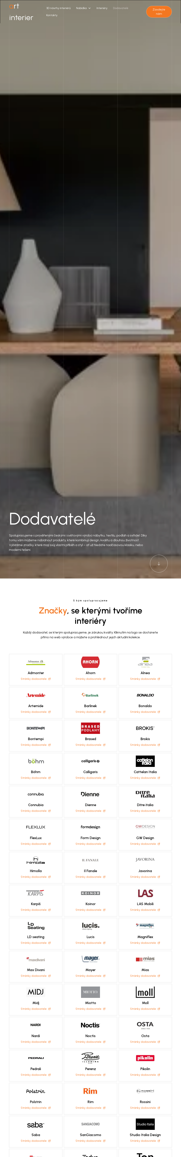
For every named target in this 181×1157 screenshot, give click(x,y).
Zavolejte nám (159, 11)
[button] (83, 8)
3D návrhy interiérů (58, 8)
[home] (26, 11)
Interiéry (102, 8)
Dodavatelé (120, 8)
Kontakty (51, 15)
